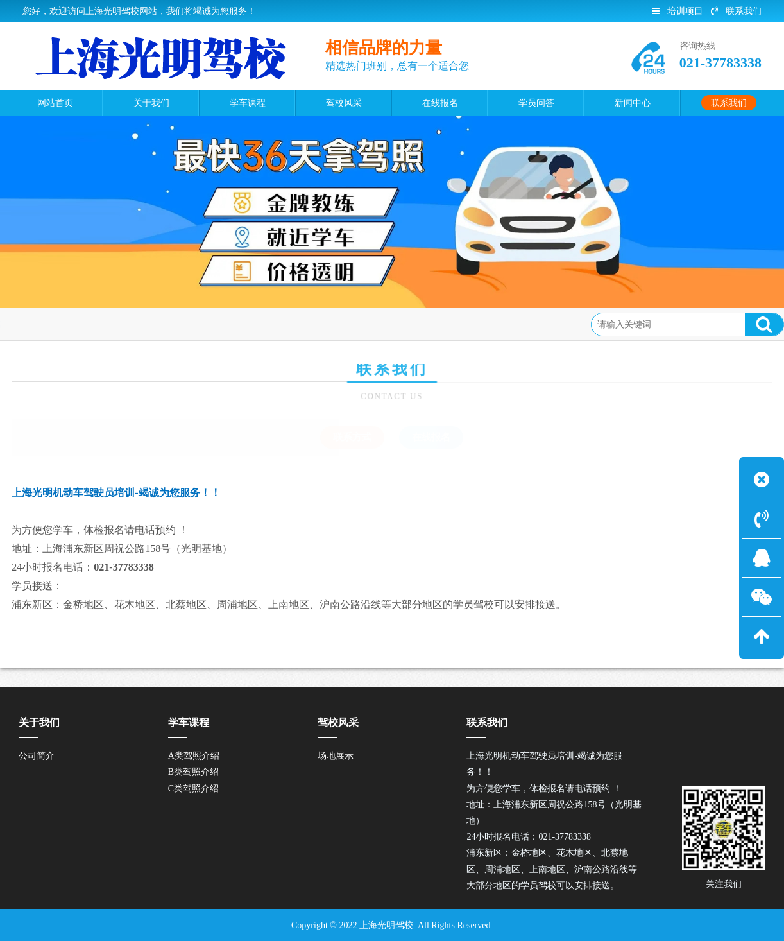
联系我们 (736, 11)
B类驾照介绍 (193, 772)
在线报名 (431, 437)
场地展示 (336, 756)
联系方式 (96, 324)
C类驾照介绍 (193, 788)
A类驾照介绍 (193, 756)
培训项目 (677, 11)
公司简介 (37, 756)
